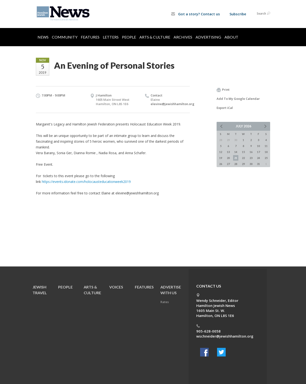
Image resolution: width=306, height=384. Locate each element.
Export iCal (225, 108)
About (231, 37)
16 (251, 151)
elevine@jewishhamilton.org (172, 104)
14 (235, 151)
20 (228, 157)
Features (90, 37)
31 (258, 163)
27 (228, 163)
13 (228, 151)
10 (258, 145)
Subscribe (238, 13)
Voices (116, 287)
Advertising (208, 37)
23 (251, 157)
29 (243, 163)
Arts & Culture (154, 37)
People (129, 37)
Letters (111, 37)
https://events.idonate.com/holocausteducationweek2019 (86, 181)
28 (235, 163)
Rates (164, 302)
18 (266, 151)
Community (64, 37)
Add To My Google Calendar (238, 98)
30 (251, 163)
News (43, 37)
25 (266, 157)
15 (243, 151)
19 (220, 157)
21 (235, 157)
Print (223, 89)
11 (266, 145)
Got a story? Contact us (195, 13)
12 (220, 151)
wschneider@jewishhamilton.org (224, 336)
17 (258, 151)
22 (243, 157)
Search (263, 13)
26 (220, 163)
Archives (183, 37)
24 (258, 157)
